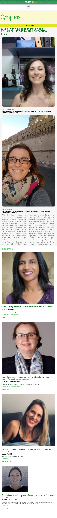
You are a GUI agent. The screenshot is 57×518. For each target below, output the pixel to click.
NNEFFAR (5, 459)
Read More (6, 317)
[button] (28, 7)
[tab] (28, 316)
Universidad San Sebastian (11, 386)
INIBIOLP (5, 506)
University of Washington (10, 314)
